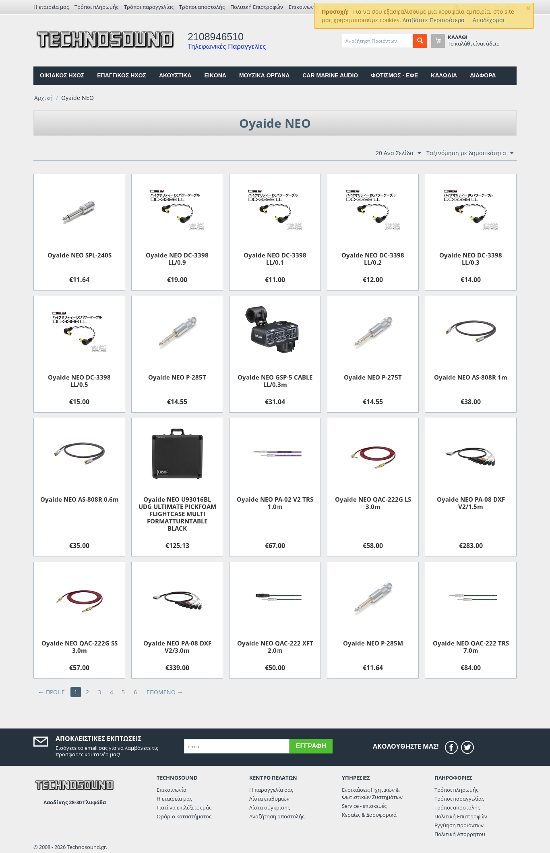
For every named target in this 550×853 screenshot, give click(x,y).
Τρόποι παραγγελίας (149, 6)
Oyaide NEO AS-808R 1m (470, 377)
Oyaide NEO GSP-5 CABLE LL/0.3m (275, 381)
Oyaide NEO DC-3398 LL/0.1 (275, 258)
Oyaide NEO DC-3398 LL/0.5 (79, 381)
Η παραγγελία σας (271, 789)
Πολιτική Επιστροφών (256, 6)
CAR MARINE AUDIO (330, 75)
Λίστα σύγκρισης (269, 807)
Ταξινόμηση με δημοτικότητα (469, 153)
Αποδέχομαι (489, 20)
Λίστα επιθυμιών (269, 798)
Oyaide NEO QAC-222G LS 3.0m (373, 503)
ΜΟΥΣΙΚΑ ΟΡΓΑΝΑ (264, 75)
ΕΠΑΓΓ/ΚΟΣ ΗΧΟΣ (121, 75)
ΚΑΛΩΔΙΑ (444, 75)
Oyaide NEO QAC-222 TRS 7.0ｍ (471, 646)
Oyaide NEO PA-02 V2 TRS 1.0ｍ (275, 503)
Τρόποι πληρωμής (96, 6)
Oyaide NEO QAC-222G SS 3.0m (79, 646)
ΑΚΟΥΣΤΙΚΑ (175, 75)
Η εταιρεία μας (51, 6)
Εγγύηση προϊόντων (459, 825)
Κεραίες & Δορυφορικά (369, 814)
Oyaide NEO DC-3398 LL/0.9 (177, 258)
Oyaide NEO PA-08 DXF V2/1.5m (471, 503)
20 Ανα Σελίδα (398, 153)
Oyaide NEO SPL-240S (80, 255)
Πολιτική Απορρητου (459, 834)
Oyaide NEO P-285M (373, 643)
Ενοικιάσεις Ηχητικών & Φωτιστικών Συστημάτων (372, 793)
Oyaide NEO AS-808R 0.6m (79, 499)
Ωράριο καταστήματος (184, 816)
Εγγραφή (311, 746)
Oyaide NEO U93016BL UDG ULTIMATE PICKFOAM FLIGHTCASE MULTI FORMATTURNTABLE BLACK (177, 514)
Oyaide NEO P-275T (373, 377)
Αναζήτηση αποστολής (276, 816)
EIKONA (215, 75)
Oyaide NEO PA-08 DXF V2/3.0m (177, 646)
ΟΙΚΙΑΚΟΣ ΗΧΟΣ (62, 75)
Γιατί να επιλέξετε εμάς (184, 807)
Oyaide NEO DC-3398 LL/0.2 (372, 258)
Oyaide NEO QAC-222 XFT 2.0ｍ (275, 646)
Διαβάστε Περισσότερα (434, 20)
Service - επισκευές (364, 805)
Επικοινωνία (303, 6)
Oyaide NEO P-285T (177, 377)
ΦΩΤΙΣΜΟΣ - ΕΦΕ (394, 75)
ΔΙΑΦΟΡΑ (483, 75)
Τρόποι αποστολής (202, 6)
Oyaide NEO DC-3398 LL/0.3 (470, 258)
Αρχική (43, 98)
